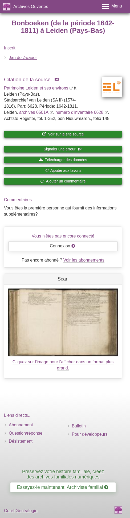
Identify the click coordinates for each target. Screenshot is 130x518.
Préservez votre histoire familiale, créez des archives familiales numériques (63, 474)
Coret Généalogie (20, 510)
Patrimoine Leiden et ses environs (36, 88)
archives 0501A (33, 112)
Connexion (62, 246)
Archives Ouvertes (30, 6)
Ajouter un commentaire (63, 181)
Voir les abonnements (83, 260)
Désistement (20, 441)
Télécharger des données (63, 160)
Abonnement (21, 425)
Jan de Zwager (23, 57)
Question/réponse (25, 433)
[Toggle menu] (112, 6)
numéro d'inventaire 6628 (79, 112)
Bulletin (79, 426)
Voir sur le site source (63, 134)
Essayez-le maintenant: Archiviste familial (62, 487)
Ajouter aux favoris (63, 170)
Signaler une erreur (63, 149)
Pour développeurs (90, 434)
